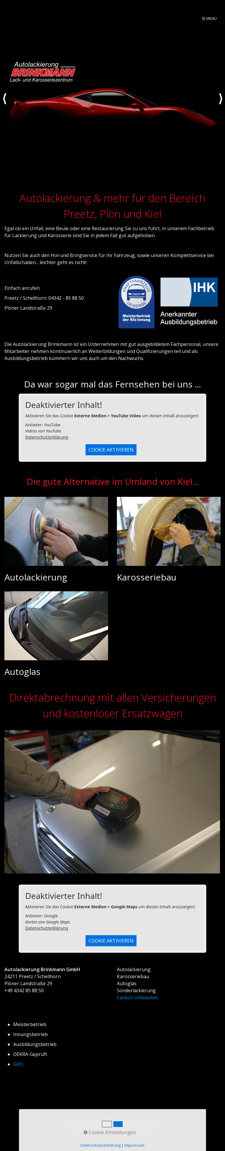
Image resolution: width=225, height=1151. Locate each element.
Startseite (72, 1121)
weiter (220, 104)
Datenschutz (150, 1121)
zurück (4, 104)
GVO (18, 1064)
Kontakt (95, 1121)
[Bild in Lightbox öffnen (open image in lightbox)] (112, 801)
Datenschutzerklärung (46, 437)
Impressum (120, 1121)
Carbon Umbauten (137, 997)
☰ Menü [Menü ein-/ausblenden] (209, 18)
